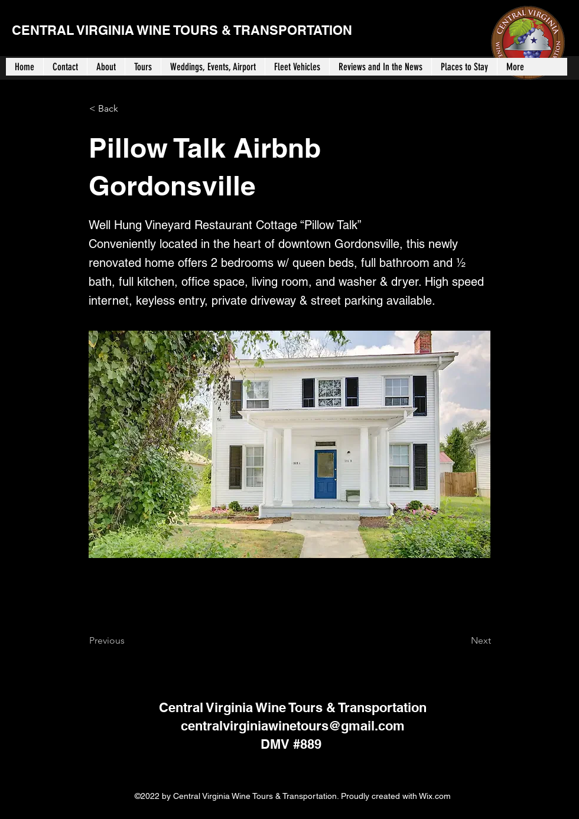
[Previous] (128, 640)
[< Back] (128, 108)
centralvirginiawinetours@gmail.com (293, 725)
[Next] (461, 640)
